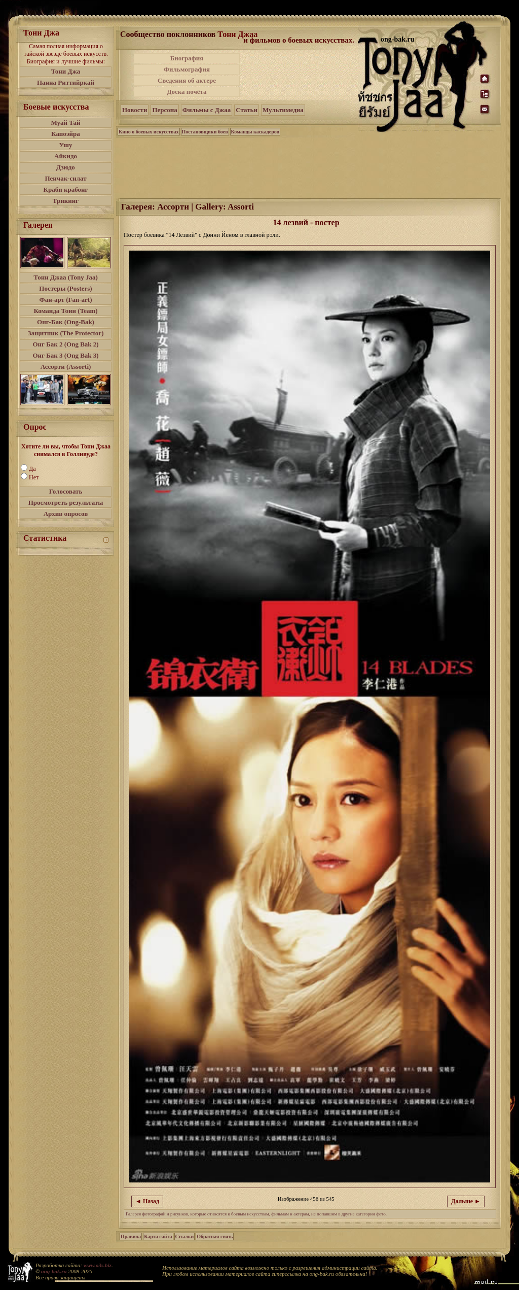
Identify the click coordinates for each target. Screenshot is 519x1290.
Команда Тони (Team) (65, 311)
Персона (164, 110)
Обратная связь (215, 1236)
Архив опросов (66, 513)
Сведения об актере (187, 80)
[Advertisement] (299, 75)
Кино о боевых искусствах (149, 131)
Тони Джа (66, 71)
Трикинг (66, 200)
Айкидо (65, 156)
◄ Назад (147, 1201)
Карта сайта (158, 1236)
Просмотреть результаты (65, 502)
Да (32, 468)
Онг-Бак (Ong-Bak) (65, 322)
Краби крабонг (66, 189)
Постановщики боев (205, 131)
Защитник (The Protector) (66, 333)
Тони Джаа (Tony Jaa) (65, 277)
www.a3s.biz (98, 1265)
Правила (131, 1236)
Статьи (246, 110)
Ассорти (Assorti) (66, 366)
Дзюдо (65, 167)
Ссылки (184, 1236)
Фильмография (187, 69)
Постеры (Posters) (65, 288)
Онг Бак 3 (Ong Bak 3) (65, 355)
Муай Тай (65, 122)
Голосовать (66, 491)
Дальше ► (465, 1201)
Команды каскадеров (255, 131)
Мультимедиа (283, 110)
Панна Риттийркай (65, 82)
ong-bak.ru (53, 1271)
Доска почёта (186, 91)
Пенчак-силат (65, 178)
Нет (34, 477)
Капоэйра (65, 133)
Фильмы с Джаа (206, 110)
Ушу (65, 145)
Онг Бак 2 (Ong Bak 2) (65, 344)
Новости (134, 110)
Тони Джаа (237, 34)
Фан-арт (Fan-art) (66, 299)
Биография (187, 58)
